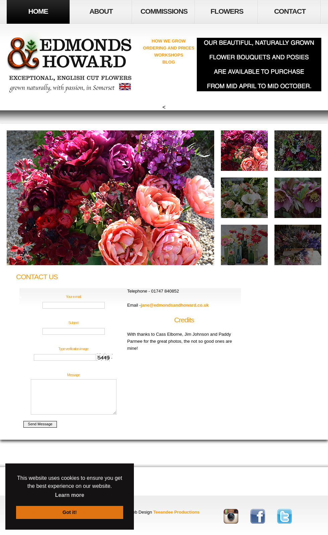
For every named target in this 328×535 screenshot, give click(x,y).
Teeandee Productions (176, 512)
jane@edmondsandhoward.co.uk (175, 305)
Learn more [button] (69, 495)
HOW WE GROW (169, 40)
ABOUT (101, 11)
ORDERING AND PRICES (168, 47)
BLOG (168, 62)
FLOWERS (227, 11)
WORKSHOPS (168, 55)
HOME (38, 11)
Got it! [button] (70, 512)
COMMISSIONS (164, 11)
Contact (290, 11)
